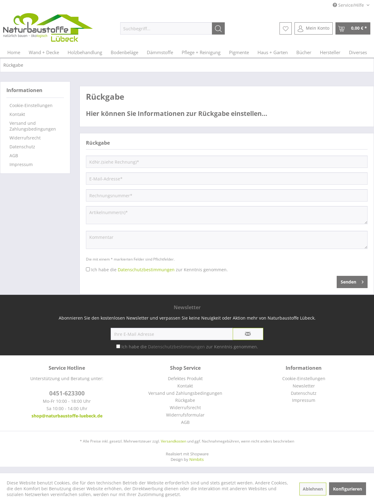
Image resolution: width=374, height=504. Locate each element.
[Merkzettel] (286, 28)
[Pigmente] (239, 52)
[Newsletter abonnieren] (248, 334)
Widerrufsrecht (25, 138)
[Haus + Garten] (272, 52)
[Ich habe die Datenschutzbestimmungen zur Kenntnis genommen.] (88, 269)
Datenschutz (22, 147)
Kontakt (17, 114)
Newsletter (304, 386)
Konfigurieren (347, 489)
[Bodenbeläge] (124, 52)
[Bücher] (304, 52)
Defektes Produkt (185, 378)
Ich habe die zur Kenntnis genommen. (159, 269)
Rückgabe (185, 400)
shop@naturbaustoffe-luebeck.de (66, 416)
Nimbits (196, 459)
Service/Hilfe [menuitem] (349, 5)
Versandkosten (173, 441)
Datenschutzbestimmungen (146, 269)
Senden (352, 281)
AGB (13, 155)
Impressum (21, 164)
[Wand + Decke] (43, 52)
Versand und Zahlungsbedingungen (32, 126)
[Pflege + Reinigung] (201, 52)
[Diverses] (358, 52)
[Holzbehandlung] (84, 52)
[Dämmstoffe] (160, 52)
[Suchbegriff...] (172, 28)
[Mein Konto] (313, 28)
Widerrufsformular (185, 415)
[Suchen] (218, 28)
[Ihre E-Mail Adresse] (172, 334)
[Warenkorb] (352, 28)
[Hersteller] (330, 52)
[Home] (13, 52)
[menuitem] (172, 28)
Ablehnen (313, 489)
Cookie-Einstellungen (31, 105)
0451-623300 (67, 393)
